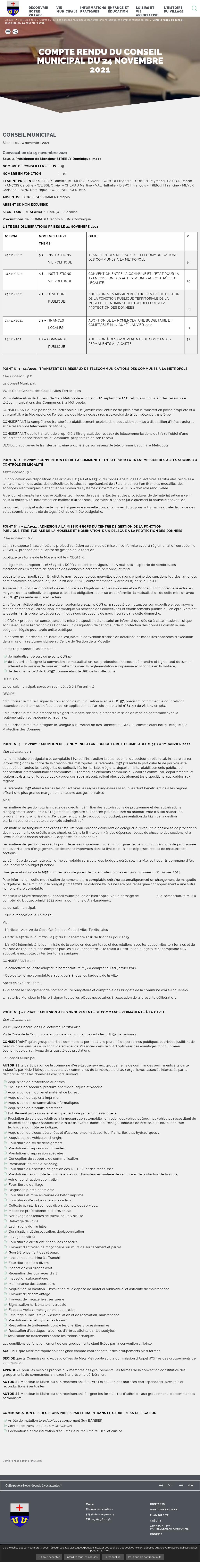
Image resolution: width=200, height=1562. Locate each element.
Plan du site (159, 1515)
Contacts (157, 1504)
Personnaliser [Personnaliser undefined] (112, 1557)
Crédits (156, 1520)
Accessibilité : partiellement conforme (169, 1527)
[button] (8, 31)
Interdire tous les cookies (82, 1557)
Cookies (156, 1534)
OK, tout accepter (48, 1557)
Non (190, 1485)
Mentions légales (163, 1509)
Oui (169, 1485)
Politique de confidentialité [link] (145, 1557)
